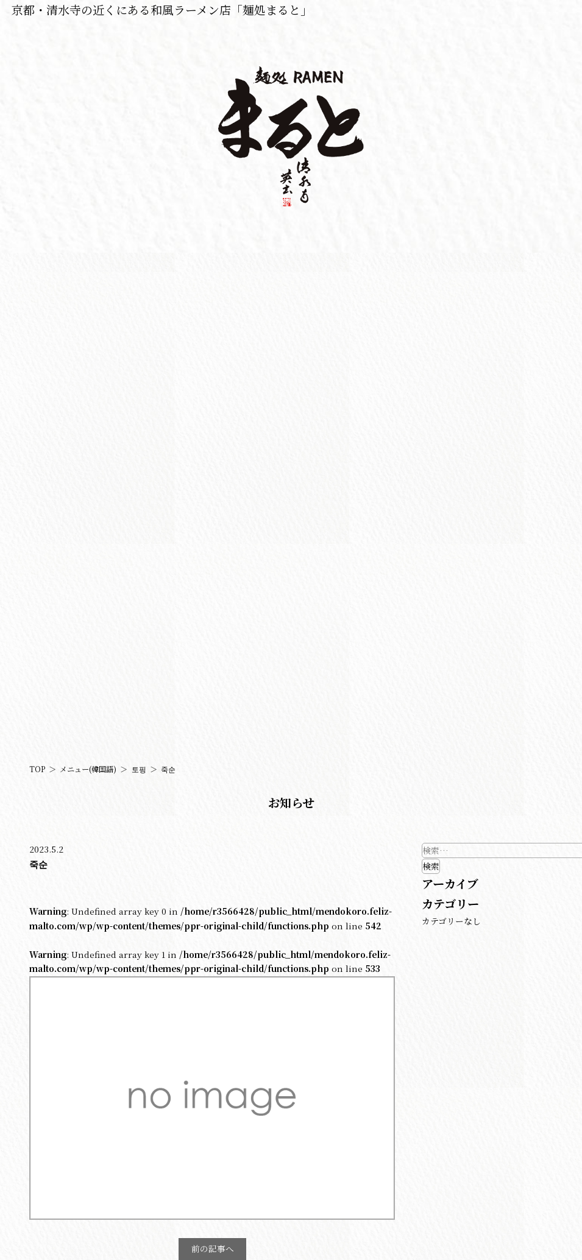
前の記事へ (212, 1248)
